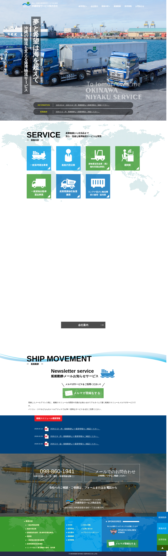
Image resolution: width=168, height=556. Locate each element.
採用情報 (128, 6)
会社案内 (94, 6)
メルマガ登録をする (87, 393)
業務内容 (105, 6)
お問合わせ (139, 6)
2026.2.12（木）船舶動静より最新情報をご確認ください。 (83, 105)
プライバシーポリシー (91, 532)
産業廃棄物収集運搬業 (35, 544)
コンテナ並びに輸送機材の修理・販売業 (41, 547)
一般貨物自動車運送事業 (35, 540)
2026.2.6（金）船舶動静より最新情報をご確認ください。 (74, 444)
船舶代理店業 (31, 529)
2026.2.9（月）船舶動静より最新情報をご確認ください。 (74, 436)
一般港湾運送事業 (33, 525)
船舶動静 (117, 6)
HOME (70, 525)
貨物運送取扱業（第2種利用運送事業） (40, 532)
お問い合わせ (88, 529)
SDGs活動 (87, 525)
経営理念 (82, 6)
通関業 (29, 536)
